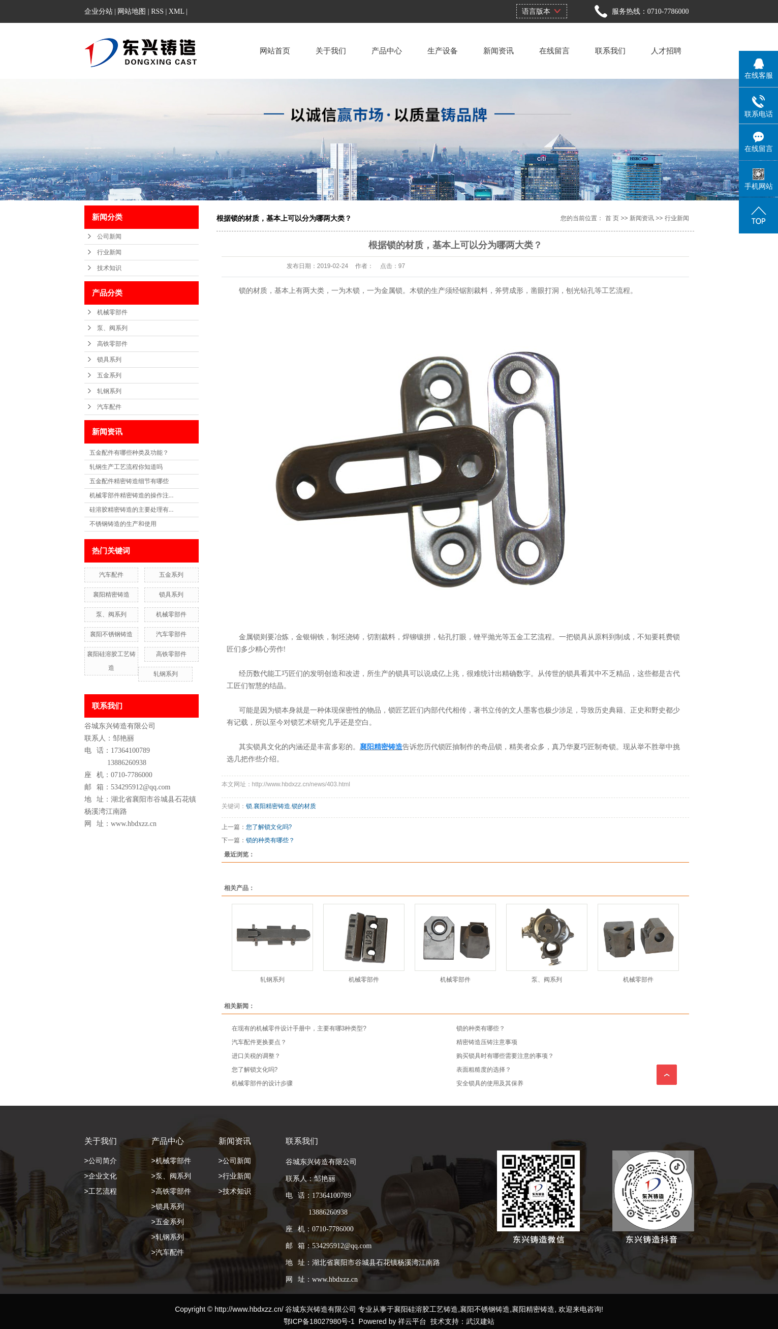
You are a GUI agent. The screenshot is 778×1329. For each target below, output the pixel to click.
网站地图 (131, 11)
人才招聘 (666, 50)
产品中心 (386, 50)
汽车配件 (109, 406)
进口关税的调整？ (256, 1055)
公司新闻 (109, 236)
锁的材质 (304, 806)
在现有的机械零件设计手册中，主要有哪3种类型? (299, 1028)
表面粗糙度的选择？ (483, 1069)
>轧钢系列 (167, 1237)
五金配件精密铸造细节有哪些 (129, 481)
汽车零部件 (171, 634)
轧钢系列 (109, 391)
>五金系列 (167, 1222)
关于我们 (331, 50)
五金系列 (109, 375)
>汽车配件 (167, 1252)
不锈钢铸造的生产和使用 (123, 523)
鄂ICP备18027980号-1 (319, 1321)
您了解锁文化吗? (269, 827)
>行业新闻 (235, 1176)
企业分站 (98, 11)
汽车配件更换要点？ (259, 1042)
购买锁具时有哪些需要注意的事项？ (505, 1055)
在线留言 (554, 50)
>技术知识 (235, 1191)
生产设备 (442, 50)
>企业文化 (100, 1176)
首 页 (612, 218)
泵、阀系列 (112, 328)
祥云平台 (412, 1321)
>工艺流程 (100, 1191)
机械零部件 (112, 312)
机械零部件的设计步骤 (262, 1083)
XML (176, 11)
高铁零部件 (112, 343)
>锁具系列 (167, 1206)
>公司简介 (100, 1161)
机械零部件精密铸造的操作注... (131, 495)
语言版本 (536, 11)
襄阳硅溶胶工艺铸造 (426, 1309)
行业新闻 (109, 252)
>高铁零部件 (171, 1191)
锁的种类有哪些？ (270, 840)
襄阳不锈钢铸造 (111, 634)
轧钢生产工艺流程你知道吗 (126, 466)
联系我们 (610, 50)
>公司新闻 (235, 1161)
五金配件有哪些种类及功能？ (129, 452)
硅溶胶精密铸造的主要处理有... (131, 509)
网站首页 (275, 50)
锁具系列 (109, 359)
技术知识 (109, 268)
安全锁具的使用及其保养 (489, 1083)
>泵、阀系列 (171, 1176)
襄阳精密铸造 (111, 594)
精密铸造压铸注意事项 (486, 1042)
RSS (157, 11)
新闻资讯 (498, 50)
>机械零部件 (171, 1161)
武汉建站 (480, 1321)
